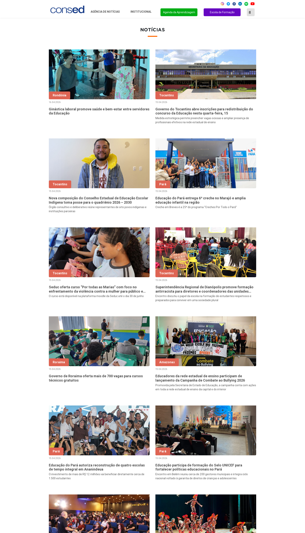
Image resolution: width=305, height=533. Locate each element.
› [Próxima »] (256, 409)
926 (248, 409)
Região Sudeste (58, 464)
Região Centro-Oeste (61, 459)
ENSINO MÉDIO (203, 475)
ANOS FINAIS (201, 454)
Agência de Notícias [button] (105, 11)
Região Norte (56, 449)
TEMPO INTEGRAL (205, 459)
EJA (195, 491)
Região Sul (54, 470)
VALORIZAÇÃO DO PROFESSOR (214, 464)
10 (223, 409)
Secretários (126, 454)
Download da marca (131, 480)
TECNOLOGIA (201, 480)
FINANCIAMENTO (204, 470)
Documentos (127, 475)
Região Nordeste (58, 454)
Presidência (126, 459)
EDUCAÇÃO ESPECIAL (207, 485)
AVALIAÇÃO (200, 496)
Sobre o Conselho (130, 449)
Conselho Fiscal (129, 464)
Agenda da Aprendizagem (179, 12)
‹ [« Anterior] (142, 409)
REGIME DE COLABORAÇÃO (211, 449)
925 (240, 409)
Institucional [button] (141, 11)
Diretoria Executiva (131, 470)
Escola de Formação (222, 12)
